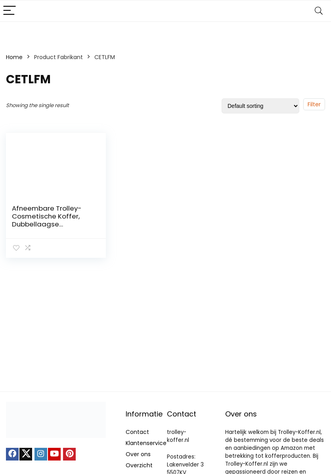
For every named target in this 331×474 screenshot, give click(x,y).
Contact (137, 432)
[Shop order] (260, 105)
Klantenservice (146, 443)
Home (14, 57)
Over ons (138, 454)
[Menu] (9, 10)
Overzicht (139, 465)
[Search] (318, 10)
